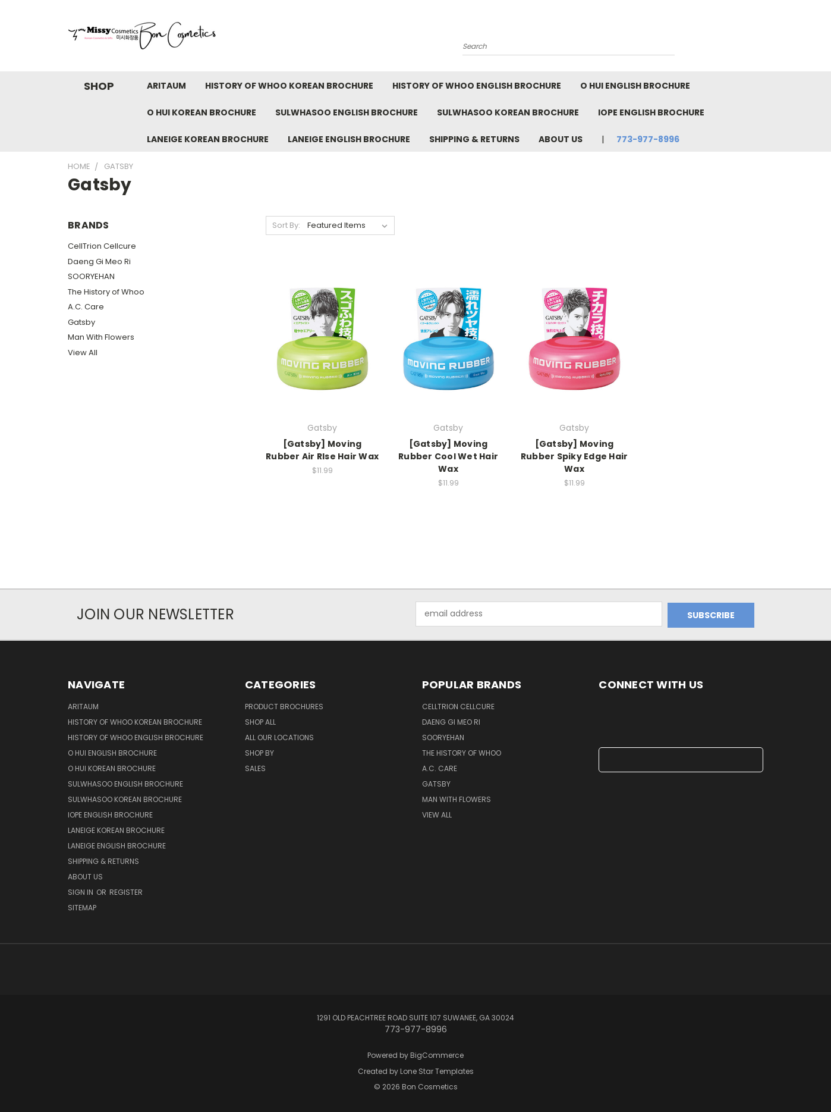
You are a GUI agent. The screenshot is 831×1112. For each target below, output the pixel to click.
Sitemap (82, 906)
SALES (255, 767)
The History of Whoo (106, 291)
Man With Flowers (101, 337)
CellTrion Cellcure (102, 246)
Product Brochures (284, 705)
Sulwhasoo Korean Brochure (508, 112)
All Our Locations (279, 736)
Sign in (81, 891)
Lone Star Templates (437, 1069)
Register (126, 891)
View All (82, 352)
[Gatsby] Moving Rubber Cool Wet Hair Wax (448, 456)
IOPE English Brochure (651, 112)
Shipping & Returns (474, 139)
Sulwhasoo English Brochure (346, 112)
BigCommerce (437, 1054)
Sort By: (286, 225)
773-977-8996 (647, 139)
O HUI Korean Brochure (201, 112)
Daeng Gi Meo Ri (99, 261)
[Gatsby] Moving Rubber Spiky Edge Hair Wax (574, 456)
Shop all (260, 721)
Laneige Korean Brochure (208, 139)
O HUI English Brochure (635, 86)
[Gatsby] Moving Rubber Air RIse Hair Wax (322, 450)
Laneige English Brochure (349, 139)
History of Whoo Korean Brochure (289, 86)
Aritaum (166, 86)
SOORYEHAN (91, 276)
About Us (561, 139)
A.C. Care (86, 306)
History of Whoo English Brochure (476, 86)
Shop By (259, 752)
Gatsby (81, 322)
